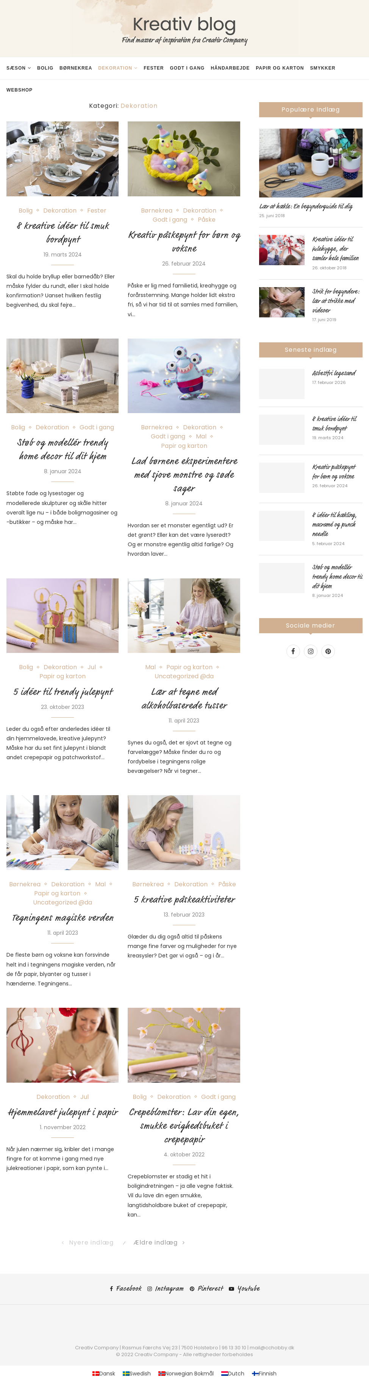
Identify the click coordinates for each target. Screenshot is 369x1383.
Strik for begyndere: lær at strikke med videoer (335, 301)
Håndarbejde (230, 68)
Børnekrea (75, 68)
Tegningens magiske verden (63, 918)
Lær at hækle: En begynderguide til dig (305, 206)
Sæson (16, 68)
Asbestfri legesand (333, 373)
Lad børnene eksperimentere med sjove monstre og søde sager (184, 474)
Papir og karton (280, 68)
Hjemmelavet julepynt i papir (62, 1112)
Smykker (322, 68)
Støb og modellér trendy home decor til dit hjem (337, 577)
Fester (154, 68)
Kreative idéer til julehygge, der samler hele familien (335, 249)
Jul (92, 667)
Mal (201, 436)
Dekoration (115, 68)
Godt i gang (187, 68)
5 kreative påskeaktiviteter (184, 899)
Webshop (19, 90)
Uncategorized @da (184, 676)
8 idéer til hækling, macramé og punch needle (334, 525)
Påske (207, 219)
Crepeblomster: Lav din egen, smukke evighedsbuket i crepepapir (184, 1125)
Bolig (45, 68)
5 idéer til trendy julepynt (62, 692)
